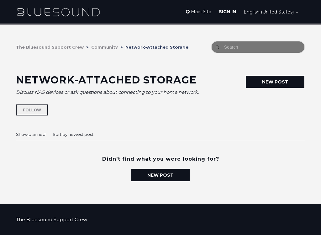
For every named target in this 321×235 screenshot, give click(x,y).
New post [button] (275, 82)
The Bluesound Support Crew (50, 47)
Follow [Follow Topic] (32, 110)
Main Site (198, 11)
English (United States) (271, 12)
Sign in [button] (227, 11)
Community (104, 47)
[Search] (258, 47)
